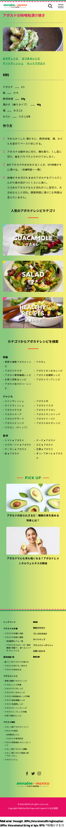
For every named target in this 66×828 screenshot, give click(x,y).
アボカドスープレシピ (48, 380)
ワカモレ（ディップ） (17, 428)
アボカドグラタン (46, 410)
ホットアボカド (36, 63)
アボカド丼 (42, 401)
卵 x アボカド (12, 454)
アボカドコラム (11, 760)
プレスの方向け (40, 634)
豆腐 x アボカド (44, 449)
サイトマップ (39, 640)
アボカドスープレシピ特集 (16, 712)
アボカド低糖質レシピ (48, 375)
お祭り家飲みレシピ (16, 380)
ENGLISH (36, 657)
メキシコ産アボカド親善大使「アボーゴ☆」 (17, 754)
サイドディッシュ (13, 63)
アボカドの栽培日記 (14, 739)
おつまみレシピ (31, 58)
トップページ (9, 622)
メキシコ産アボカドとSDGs (16, 749)
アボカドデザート (14, 419)
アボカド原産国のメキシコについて (18, 744)
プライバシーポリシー (43, 646)
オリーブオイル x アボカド (49, 456)
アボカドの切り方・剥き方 (16, 666)
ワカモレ (41, 362)
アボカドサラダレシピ (14, 689)
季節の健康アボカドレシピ (18, 364)
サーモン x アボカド (16, 449)
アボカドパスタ (44, 406)
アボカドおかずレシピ (48, 423)
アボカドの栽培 (11, 731)
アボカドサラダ (13, 371)
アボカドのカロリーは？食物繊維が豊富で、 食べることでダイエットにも (18, 648)
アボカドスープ (13, 415)
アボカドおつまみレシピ (49, 371)
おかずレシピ (10, 58)
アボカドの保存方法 (13, 670)
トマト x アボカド (14, 441)
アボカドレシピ (10, 676)
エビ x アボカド (44, 445)
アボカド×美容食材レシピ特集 (17, 697)
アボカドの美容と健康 (14, 637)
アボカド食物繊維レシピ (18, 375)
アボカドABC (9, 722)
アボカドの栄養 (10, 629)
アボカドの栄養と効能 (14, 634)
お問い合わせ (39, 651)
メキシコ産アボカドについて (17, 727)
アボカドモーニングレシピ (16, 708)
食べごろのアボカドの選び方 (17, 662)
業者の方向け (39, 628)
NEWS (35, 622)
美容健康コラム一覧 (14, 641)
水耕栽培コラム (12, 735)
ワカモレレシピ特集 (13, 685)
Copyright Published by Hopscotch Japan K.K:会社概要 (33, 808)
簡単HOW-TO (8, 657)
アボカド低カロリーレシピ (18, 386)
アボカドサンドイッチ (48, 415)
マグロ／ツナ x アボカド (18, 445)
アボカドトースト (45, 419)
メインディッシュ (14, 401)
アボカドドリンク (14, 423)
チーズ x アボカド (46, 441)
